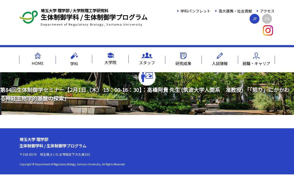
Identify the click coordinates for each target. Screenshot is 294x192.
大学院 (110, 59)
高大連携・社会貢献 (235, 11)
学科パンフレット (195, 11)
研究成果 (183, 59)
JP (255, 18)
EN (267, 18)
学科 (74, 59)
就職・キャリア (256, 59)
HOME (38, 59)
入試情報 (220, 59)
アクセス (267, 11)
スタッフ (147, 59)
